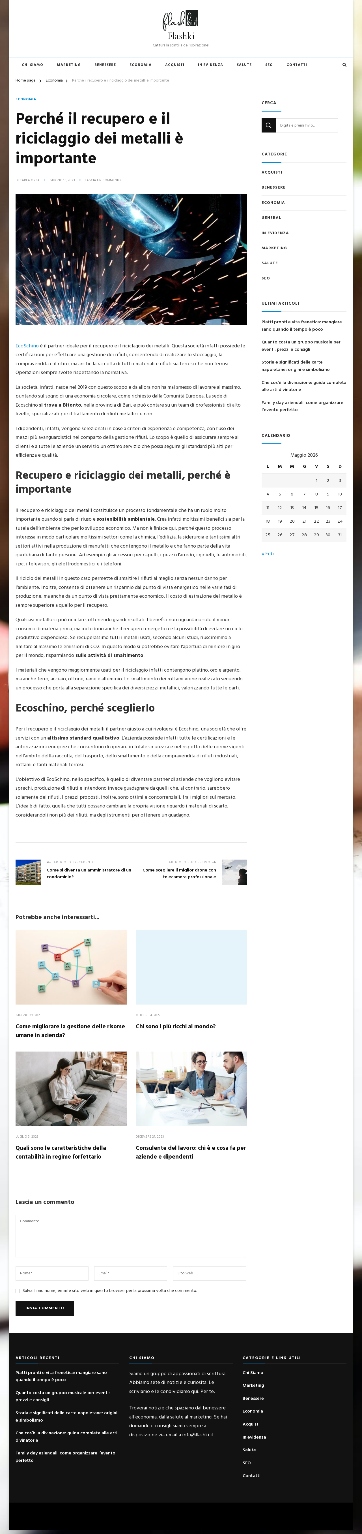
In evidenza (210, 65)
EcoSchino (27, 345)
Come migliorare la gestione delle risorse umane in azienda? (67, 1031)
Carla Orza (30, 180)
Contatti (296, 65)
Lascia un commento (103, 180)
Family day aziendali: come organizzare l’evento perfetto (302, 406)
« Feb (268, 554)
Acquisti (174, 65)
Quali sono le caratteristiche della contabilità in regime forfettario (66, 1155)
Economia (141, 65)
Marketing (69, 65)
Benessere (105, 65)
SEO (269, 65)
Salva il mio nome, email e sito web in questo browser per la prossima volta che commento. (110, 1294)
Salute (244, 65)
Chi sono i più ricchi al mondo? (181, 1026)
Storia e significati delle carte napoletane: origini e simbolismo (296, 366)
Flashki (181, 36)
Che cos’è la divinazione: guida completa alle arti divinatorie (304, 386)
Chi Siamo (32, 65)
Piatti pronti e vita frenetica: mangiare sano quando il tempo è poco (302, 326)
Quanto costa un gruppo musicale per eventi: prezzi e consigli (301, 346)
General (271, 218)
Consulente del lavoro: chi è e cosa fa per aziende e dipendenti (188, 1155)
